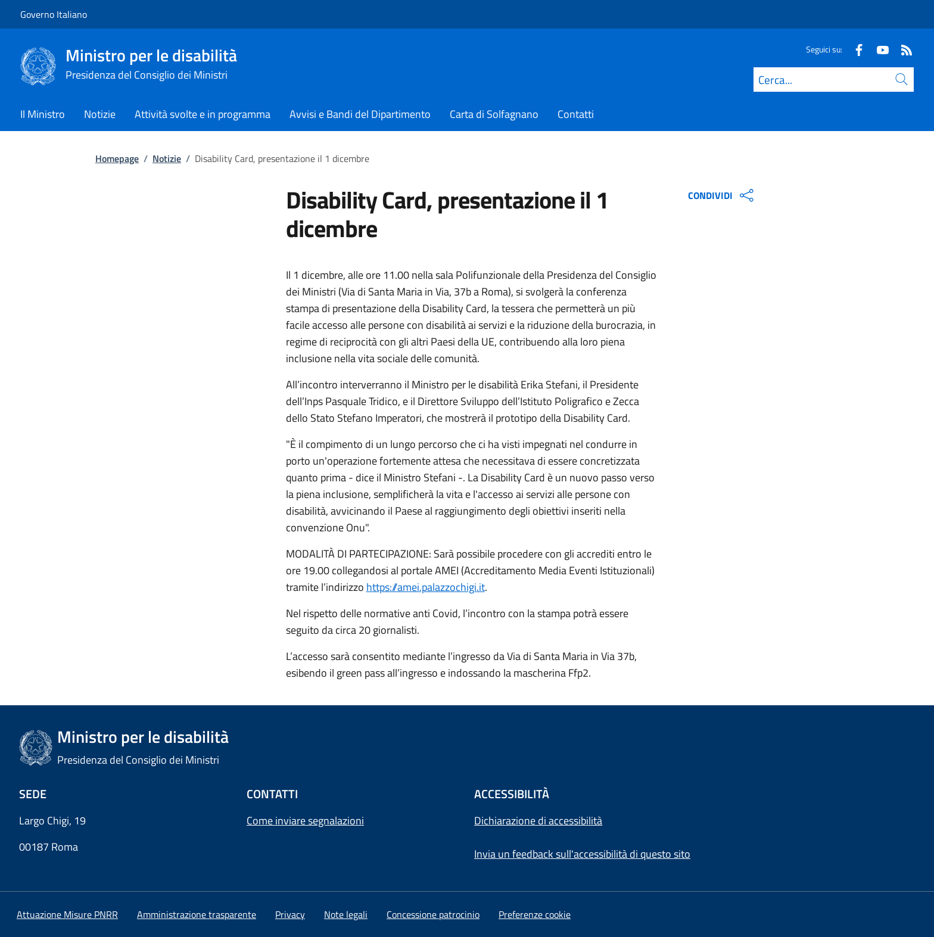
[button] (535, 914)
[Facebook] (854, 49)
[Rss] (902, 49)
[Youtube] (878, 49)
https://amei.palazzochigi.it (425, 587)
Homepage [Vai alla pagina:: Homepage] (117, 158)
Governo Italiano (53, 14)
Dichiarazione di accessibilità (538, 821)
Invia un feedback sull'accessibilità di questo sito (582, 854)
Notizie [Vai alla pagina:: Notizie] (166, 158)
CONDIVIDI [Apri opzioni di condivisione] (722, 195)
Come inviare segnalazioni (305, 821)
